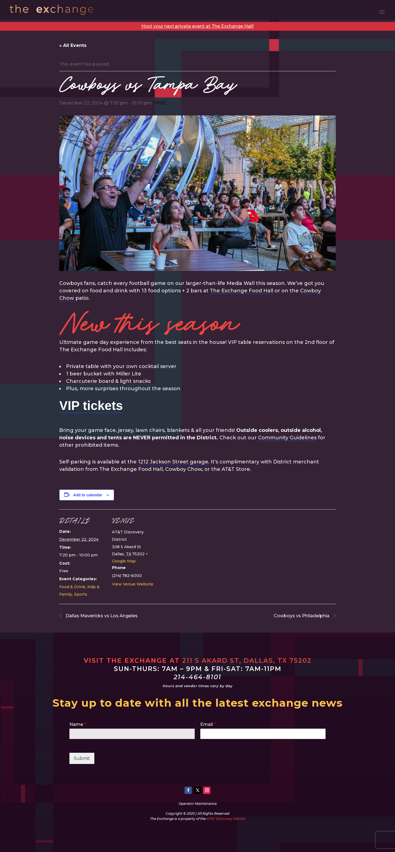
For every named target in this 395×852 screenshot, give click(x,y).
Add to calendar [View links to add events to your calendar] (87, 495)
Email (208, 724)
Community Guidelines (287, 438)
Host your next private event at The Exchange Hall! (197, 26)
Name (77, 724)
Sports (80, 594)
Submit (82, 758)
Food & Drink (72, 586)
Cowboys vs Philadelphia (302, 615)
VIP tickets (91, 405)
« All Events (72, 45)
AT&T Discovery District (226, 819)
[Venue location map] (193, 547)
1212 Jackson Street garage (173, 462)
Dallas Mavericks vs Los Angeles (101, 615)
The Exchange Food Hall (241, 291)
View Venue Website (132, 584)
